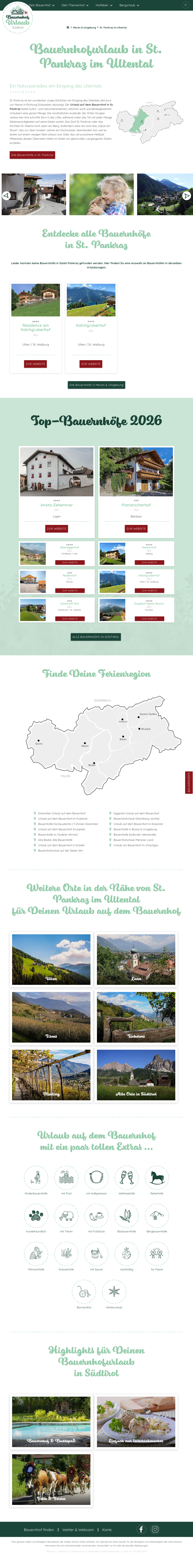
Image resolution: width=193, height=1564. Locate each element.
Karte (107, 1538)
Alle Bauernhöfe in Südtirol (95, 637)
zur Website (35, 364)
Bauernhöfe (189, 782)
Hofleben (102, 5)
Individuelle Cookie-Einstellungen (104, 1560)
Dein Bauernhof (40, 5)
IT (186, 5)
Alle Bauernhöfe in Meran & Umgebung (96, 385)
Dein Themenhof (73, 5)
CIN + (35, 334)
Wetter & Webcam (78, 1538)
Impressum (63, 1560)
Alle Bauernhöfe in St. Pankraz (32, 155)
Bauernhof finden (39, 1538)
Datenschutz (78, 1560)
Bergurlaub (127, 5)
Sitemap (50, 1560)
